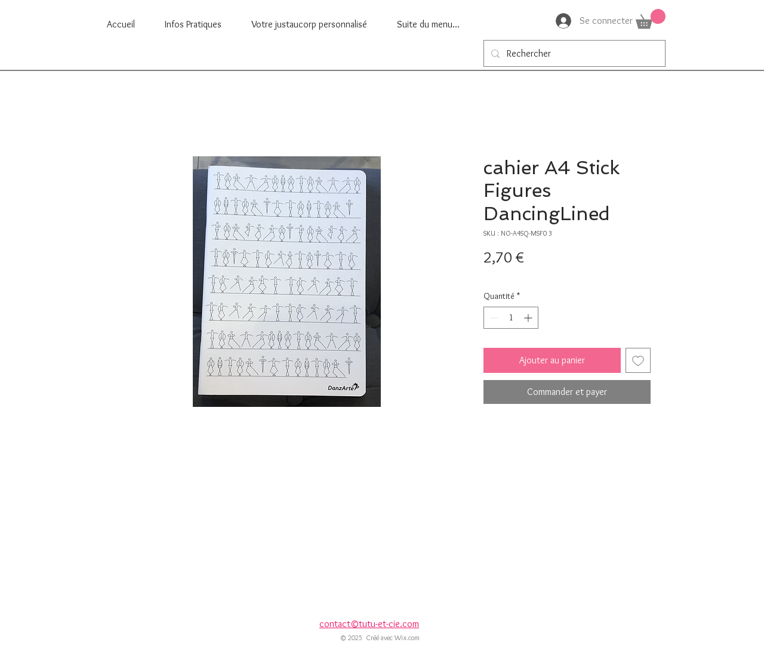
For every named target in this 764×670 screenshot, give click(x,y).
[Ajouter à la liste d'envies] (638, 360)
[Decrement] (492, 317)
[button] (651, 19)
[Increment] (529, 317)
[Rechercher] (573, 53)
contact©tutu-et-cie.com (369, 623)
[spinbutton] (511, 317)
